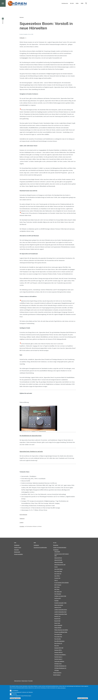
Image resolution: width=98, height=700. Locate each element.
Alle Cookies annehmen (82, 698)
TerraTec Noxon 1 (58, 656)
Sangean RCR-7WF (58, 647)
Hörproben (16, 549)
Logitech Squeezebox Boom (60, 609)
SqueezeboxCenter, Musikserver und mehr (31, 451)
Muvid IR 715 (57, 616)
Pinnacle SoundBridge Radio (60, 632)
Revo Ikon (56, 645)
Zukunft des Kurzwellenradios (40, 547)
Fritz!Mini (56, 600)
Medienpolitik (17, 552)
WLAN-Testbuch (56, 674)
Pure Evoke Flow (58, 636)
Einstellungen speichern (15, 698)
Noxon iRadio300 (58, 625)
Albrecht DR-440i (58, 560)
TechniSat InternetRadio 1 (60, 654)
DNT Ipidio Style (58, 591)
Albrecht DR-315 (58, 557)
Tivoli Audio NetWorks (59, 661)
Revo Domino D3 (58, 643)
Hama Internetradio (58, 605)
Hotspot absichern (57, 672)
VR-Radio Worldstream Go (60, 665)
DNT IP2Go (57, 587)
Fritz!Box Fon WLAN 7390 (60, 596)
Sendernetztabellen (18, 554)
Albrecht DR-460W (58, 562)
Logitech (21, 522)
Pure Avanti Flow (58, 634)
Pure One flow (57, 638)
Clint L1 (56, 580)
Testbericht (22, 518)
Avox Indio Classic (58, 569)
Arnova (56, 566)
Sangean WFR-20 (58, 652)
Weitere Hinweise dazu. (42, 431)
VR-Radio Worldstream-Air (60, 668)
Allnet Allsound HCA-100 (59, 564)
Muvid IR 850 (57, 620)
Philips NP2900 (57, 627)
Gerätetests (16, 545)
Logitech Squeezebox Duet (60, 611)
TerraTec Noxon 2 (58, 659)
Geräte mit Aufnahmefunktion (59, 547)
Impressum (25, 681)
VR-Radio (56, 670)
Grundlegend (15, 690)
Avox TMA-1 (57, 575)
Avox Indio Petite (58, 571)
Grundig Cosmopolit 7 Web (60, 602)
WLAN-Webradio (23, 514)
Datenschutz (17, 681)
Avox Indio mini (57, 573)
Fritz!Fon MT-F (57, 598)
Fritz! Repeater (57, 593)
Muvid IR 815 (57, 618)
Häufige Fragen (17, 547)
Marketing (14, 693)
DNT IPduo (56, 589)
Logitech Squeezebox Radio (60, 614)
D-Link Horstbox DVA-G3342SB (61, 582)
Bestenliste (55, 545)
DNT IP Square (57, 584)
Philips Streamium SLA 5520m (61, 629)
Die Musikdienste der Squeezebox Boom (30, 435)
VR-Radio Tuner (58, 663)
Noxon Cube (57, 623)
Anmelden (22, 526)
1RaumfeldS (57, 551)
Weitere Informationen (61, 687)
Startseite (22, 17)
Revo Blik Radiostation (59, 641)
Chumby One (57, 578)
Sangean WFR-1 (58, 650)
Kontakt (30, 681)
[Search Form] (86, 8)
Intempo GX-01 (57, 607)
